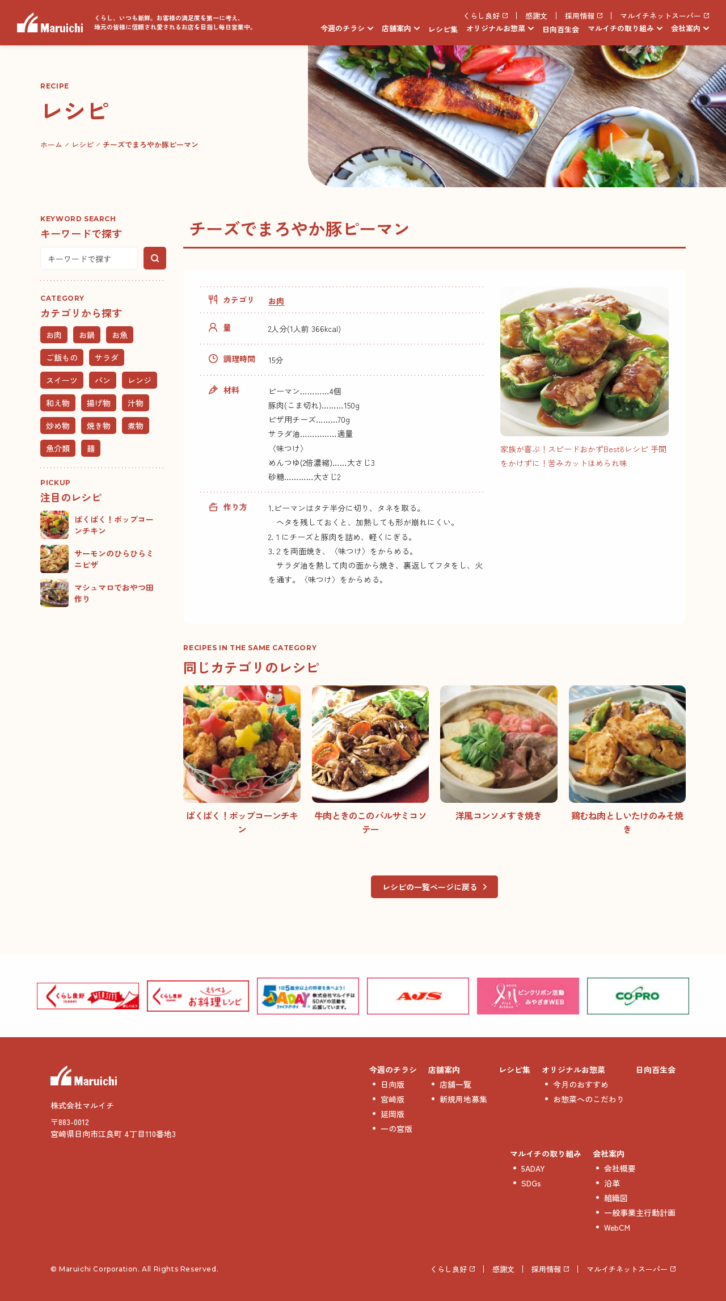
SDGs (531, 1183)
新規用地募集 (463, 1099)
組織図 (616, 1197)
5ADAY (533, 1168)
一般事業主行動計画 (640, 1212)
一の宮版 (396, 1128)
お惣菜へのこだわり (588, 1099)
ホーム (51, 144)
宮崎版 (392, 1099)
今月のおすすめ (581, 1084)
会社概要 (620, 1168)
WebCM (617, 1227)
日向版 (392, 1084)
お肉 (276, 301)
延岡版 (392, 1113)
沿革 (612, 1183)
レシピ (82, 144)
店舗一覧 (455, 1084)
